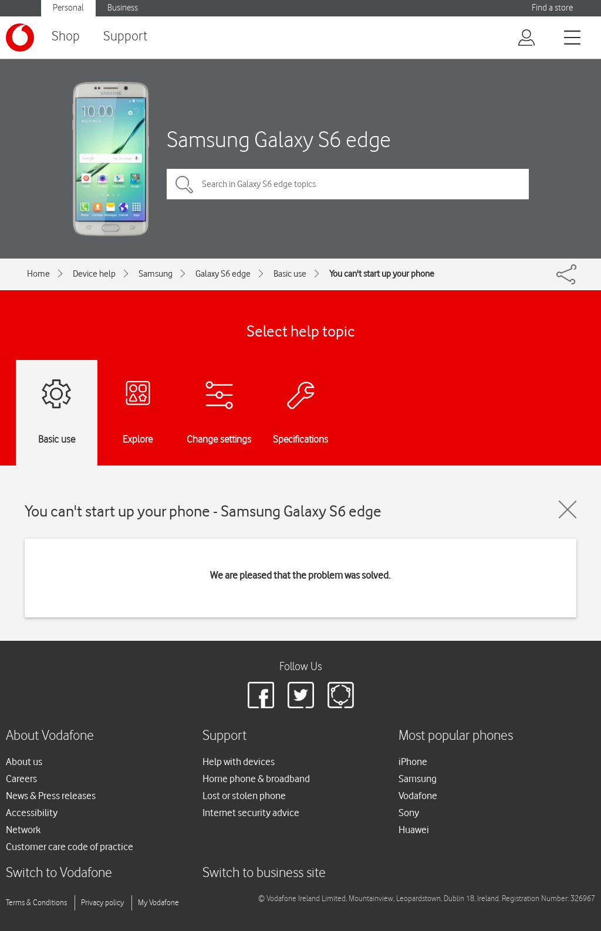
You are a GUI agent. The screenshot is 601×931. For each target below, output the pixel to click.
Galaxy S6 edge (223, 274)
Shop (66, 36)
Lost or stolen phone (244, 795)
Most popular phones (456, 736)
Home (38, 274)
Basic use (290, 274)
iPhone (413, 761)
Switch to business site (264, 873)
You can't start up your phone (381, 274)
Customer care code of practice (69, 846)
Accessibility (32, 812)
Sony (409, 812)
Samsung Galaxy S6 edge (279, 139)
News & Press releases (51, 795)
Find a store (552, 8)
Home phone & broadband (256, 778)
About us (24, 761)
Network (23, 829)
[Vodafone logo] (20, 37)
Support (125, 36)
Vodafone (418, 795)
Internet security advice (250, 812)
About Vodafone (50, 736)
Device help (94, 274)
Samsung (156, 274)
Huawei (414, 829)
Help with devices (238, 761)
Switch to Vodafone (59, 873)
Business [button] (122, 8)
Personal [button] (68, 8)
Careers (21, 778)
